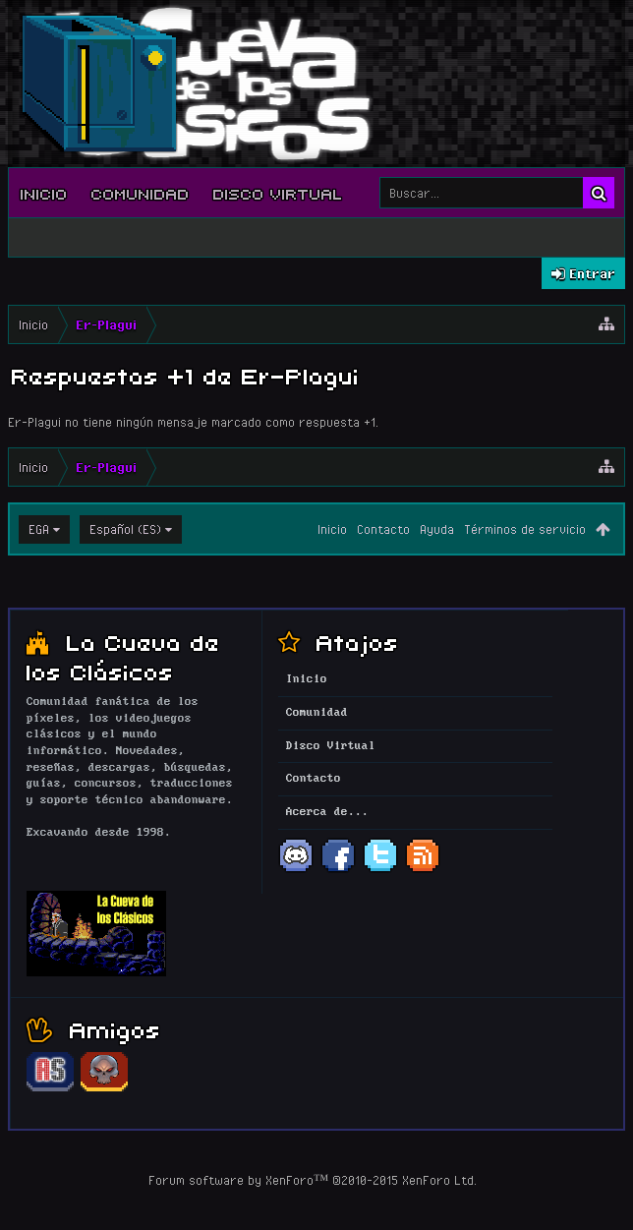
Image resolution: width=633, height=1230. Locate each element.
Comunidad (140, 193)
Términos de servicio (525, 529)
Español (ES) (125, 529)
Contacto (383, 529)
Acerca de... (327, 812)
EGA (39, 529)
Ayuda (437, 529)
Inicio (44, 193)
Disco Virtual (278, 193)
